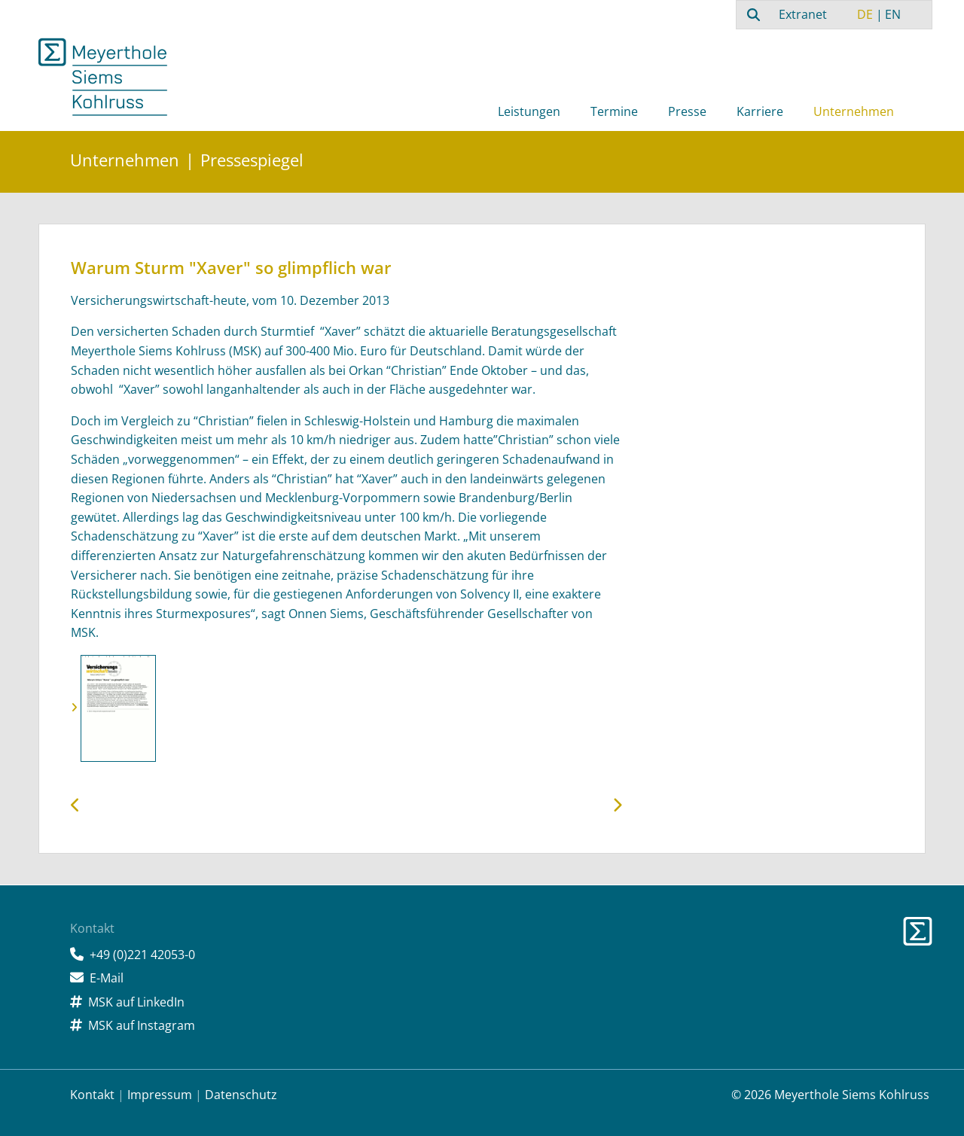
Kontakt (92, 1094)
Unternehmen (853, 111)
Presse (687, 111)
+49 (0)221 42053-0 (142, 954)
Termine (614, 111)
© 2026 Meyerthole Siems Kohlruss (830, 1094)
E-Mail (107, 978)
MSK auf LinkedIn (136, 1002)
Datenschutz (241, 1094)
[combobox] (752, 14)
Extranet (803, 14)
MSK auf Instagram (141, 1025)
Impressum (159, 1094)
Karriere (760, 111)
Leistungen (529, 111)
